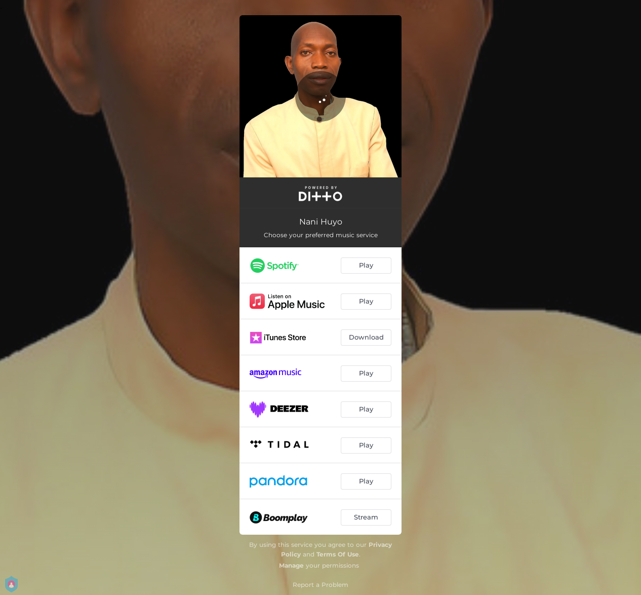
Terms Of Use (337, 554)
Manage (291, 565)
